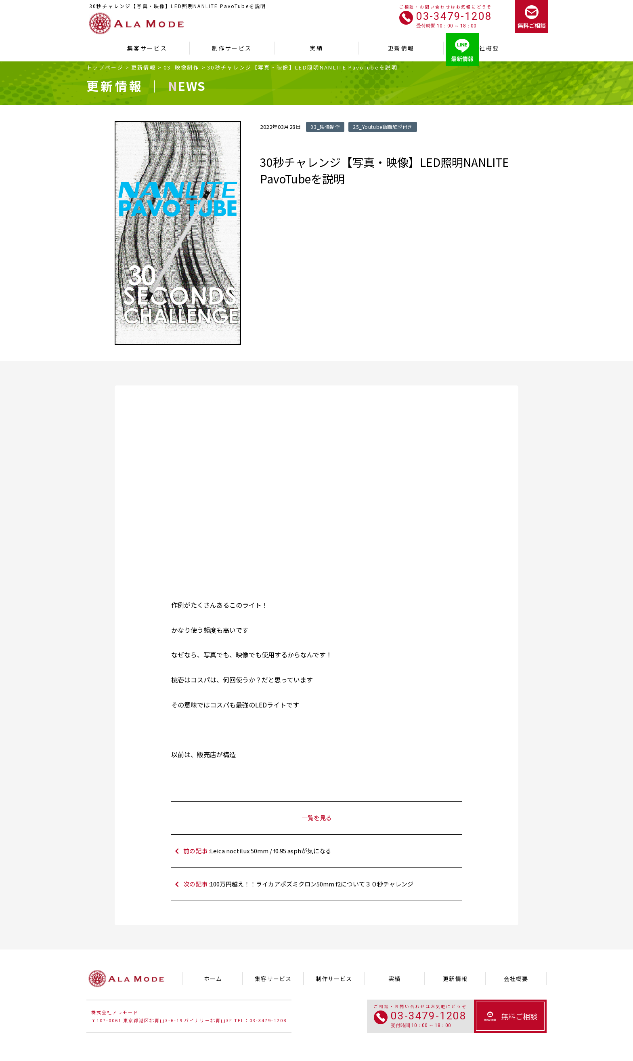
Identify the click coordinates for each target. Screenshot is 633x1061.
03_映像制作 (181, 67)
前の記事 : (320, 851)
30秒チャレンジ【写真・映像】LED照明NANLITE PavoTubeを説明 (302, 67)
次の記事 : (320, 884)
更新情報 (143, 67)
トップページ (105, 67)
